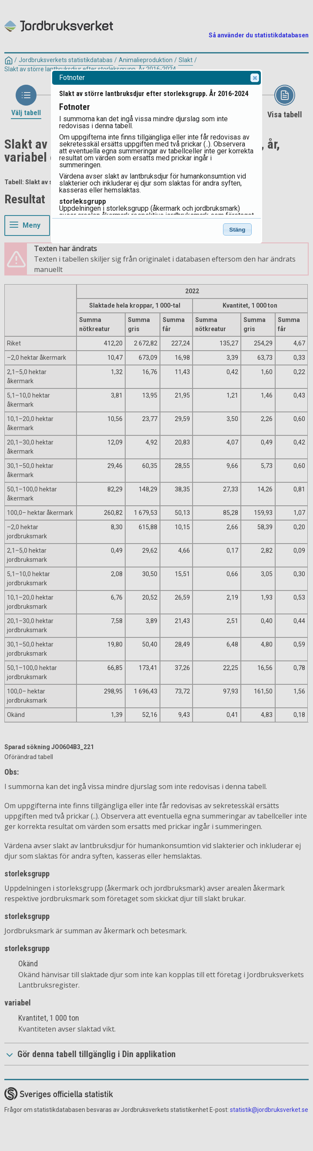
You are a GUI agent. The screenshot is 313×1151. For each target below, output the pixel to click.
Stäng (237, 229)
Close (254, 77)
